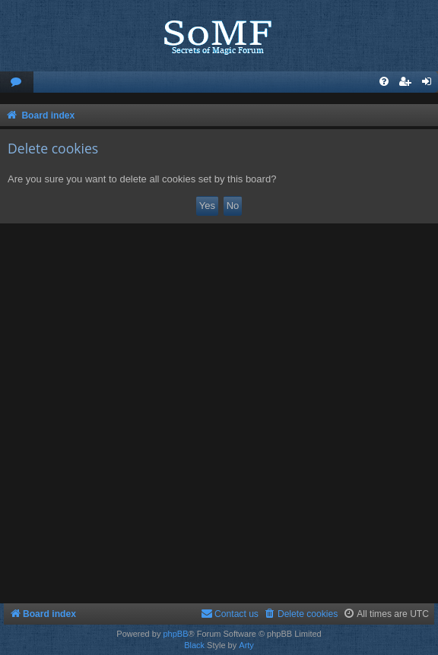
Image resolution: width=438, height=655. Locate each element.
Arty (246, 645)
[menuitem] (16, 82)
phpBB (175, 633)
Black (194, 645)
